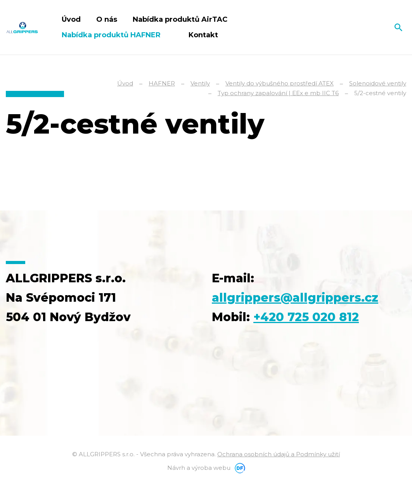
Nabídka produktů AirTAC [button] (181, 19)
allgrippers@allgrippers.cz (295, 297)
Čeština (380, 27)
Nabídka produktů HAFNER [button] (112, 35)
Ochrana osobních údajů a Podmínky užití (278, 454)
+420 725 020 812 (306, 317)
